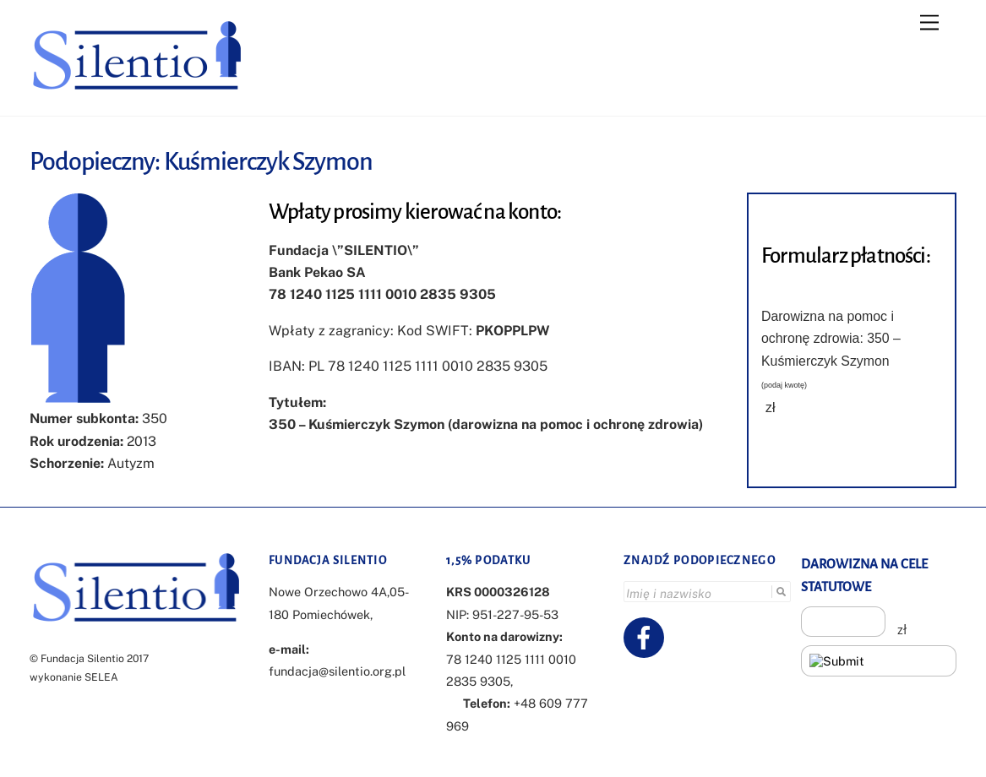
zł (770, 407)
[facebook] (647, 636)
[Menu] (929, 23)
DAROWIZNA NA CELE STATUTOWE (864, 575)
